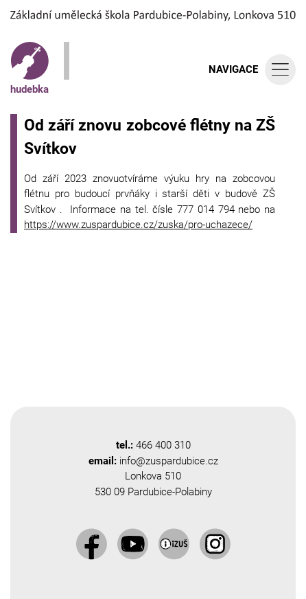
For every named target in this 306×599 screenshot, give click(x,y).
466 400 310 (163, 445)
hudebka (29, 68)
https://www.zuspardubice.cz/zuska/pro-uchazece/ (138, 224)
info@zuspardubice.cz (168, 461)
